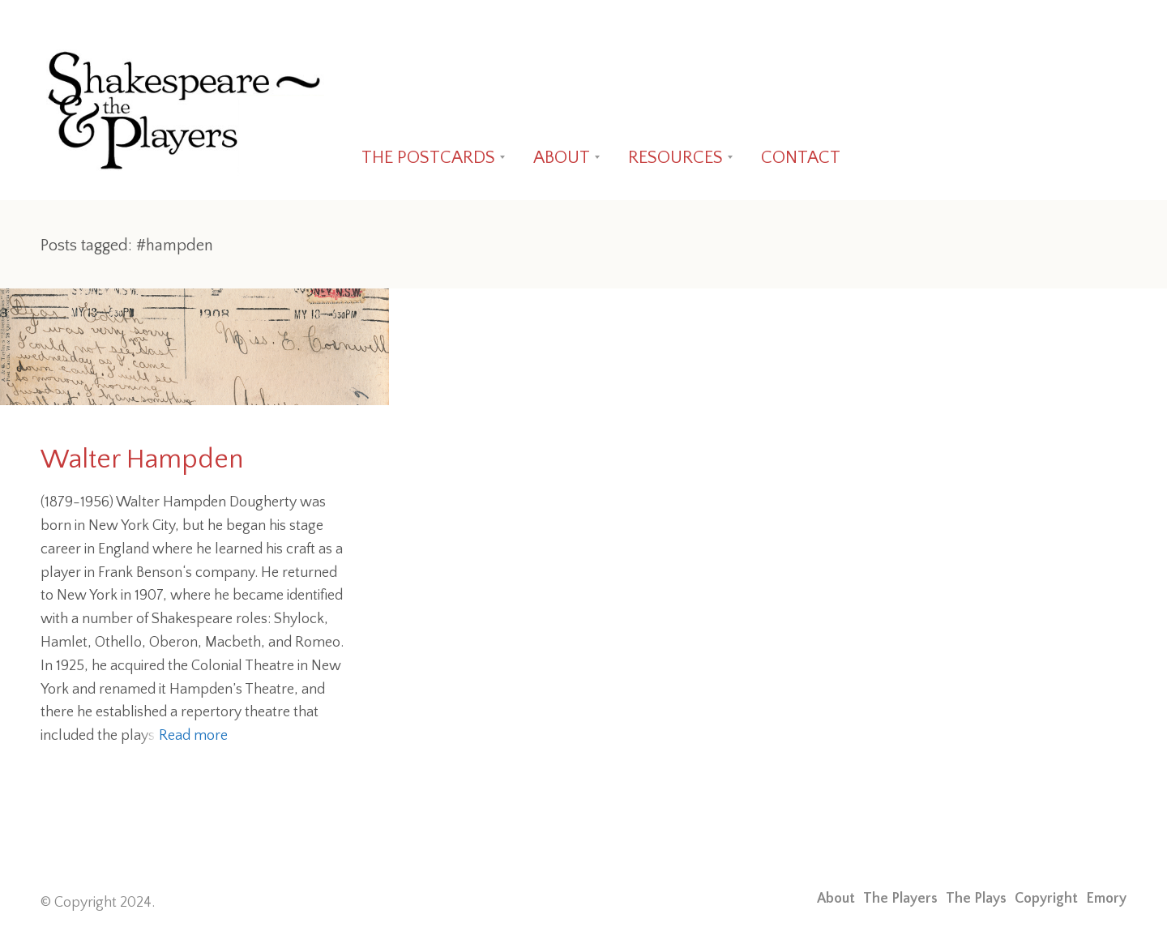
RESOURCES (675, 157)
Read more (193, 736)
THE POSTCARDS (428, 157)
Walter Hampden (142, 460)
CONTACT (800, 157)
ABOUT (561, 157)
